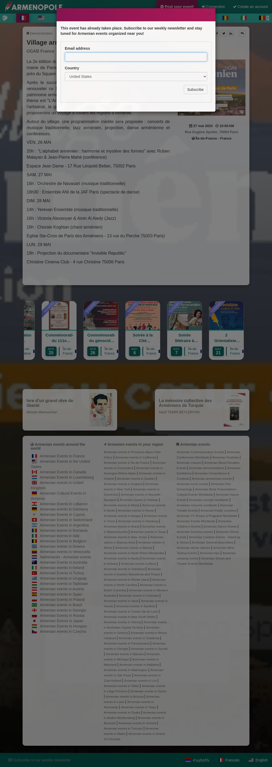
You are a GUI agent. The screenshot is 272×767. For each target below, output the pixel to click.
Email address (77, 48)
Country (72, 68)
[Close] (209, 14)
